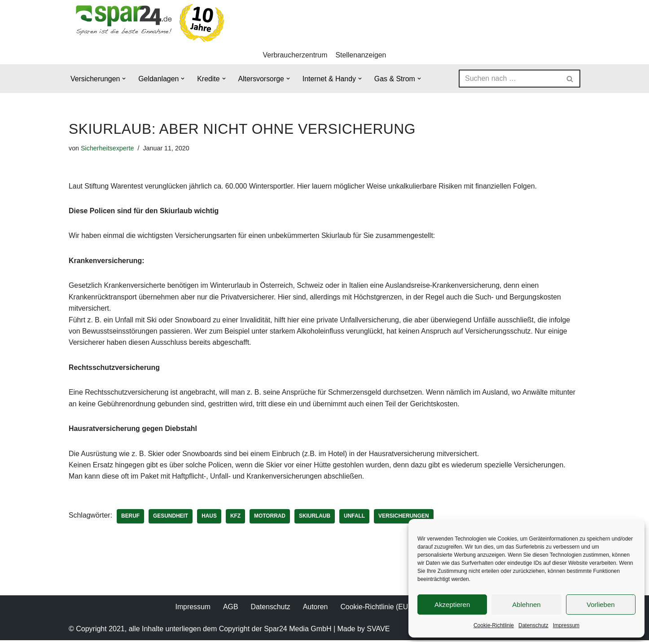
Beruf (131, 517)
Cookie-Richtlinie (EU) (375, 608)
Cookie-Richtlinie (494, 625)
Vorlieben (601, 604)
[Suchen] (509, 79)
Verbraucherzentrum (295, 55)
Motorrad (270, 517)
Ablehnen (526, 604)
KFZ (236, 517)
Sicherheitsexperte (107, 148)
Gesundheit (171, 517)
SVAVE (378, 630)
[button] (124, 79)
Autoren (315, 608)
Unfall (355, 517)
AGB (230, 608)
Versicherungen (405, 517)
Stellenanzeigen (361, 55)
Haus (210, 517)
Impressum (566, 625)
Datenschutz (533, 625)
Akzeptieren (452, 604)
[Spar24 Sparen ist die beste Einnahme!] (147, 23)
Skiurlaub (316, 517)
